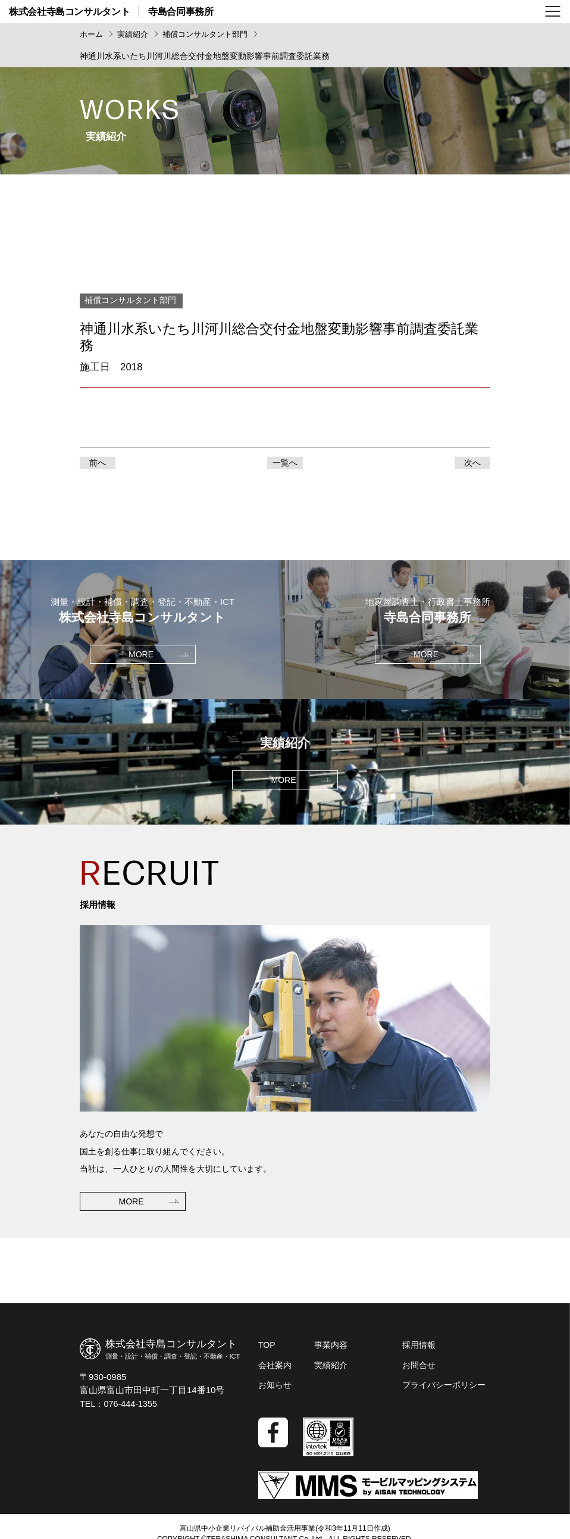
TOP (266, 1351)
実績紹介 (330, 1370)
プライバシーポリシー (444, 1389)
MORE (131, 1249)
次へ (472, 465)
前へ (98, 465)
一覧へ (285, 465)
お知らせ (275, 1389)
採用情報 (419, 1351)
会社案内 (275, 1370)
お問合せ (419, 1370)
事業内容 (330, 1351)
